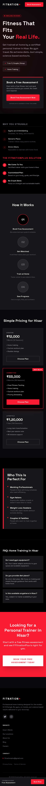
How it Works (8, 730)
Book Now (37, 782)
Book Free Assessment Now (23, 97)
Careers (5, 746)
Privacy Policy (7, 764)
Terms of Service (19, 764)
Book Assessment (34, 4)
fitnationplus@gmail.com (13, 758)
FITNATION (12, 4)
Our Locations (8, 734)
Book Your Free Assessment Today (23, 661)
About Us (6, 738)
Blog (4, 742)
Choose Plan (23, 359)
